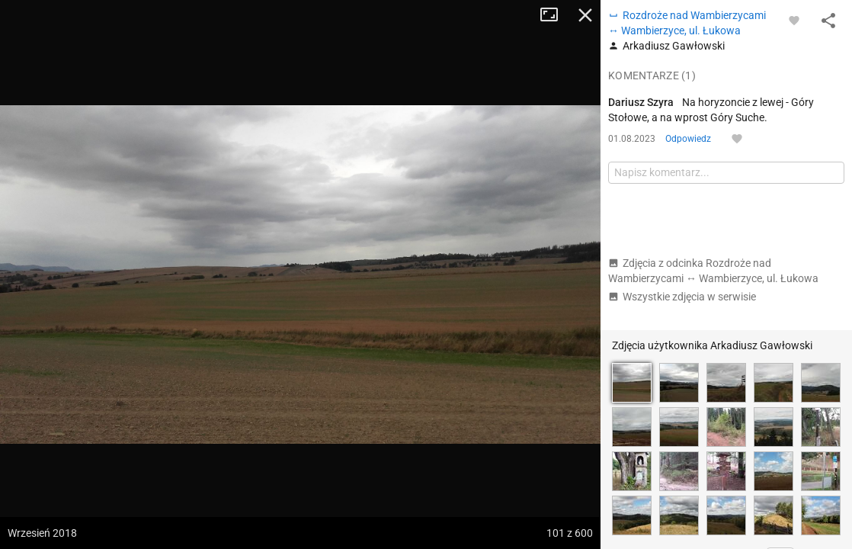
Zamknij (585, 15)
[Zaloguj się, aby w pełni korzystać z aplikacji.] (794, 20)
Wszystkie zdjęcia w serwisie (682, 297)
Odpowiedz (688, 138)
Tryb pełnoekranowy (555, 15)
